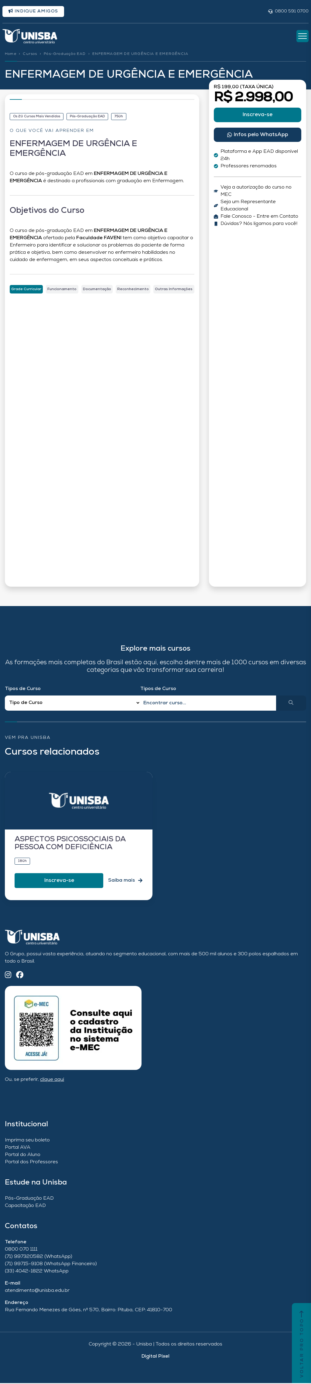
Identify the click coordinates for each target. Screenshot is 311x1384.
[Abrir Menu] (302, 37)
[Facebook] (19, 976)
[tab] (26, 290)
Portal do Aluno (22, 1155)
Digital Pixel (155, 1357)
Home (10, 55)
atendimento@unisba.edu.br (37, 1291)
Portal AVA (17, 1148)
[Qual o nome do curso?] (208, 704)
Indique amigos (33, 11)
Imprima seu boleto (27, 1141)
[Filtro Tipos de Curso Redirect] (72, 704)
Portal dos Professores (31, 1163)
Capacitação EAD (25, 1206)
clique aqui (52, 1080)
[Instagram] (8, 976)
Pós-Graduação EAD (65, 55)
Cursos (30, 55)
